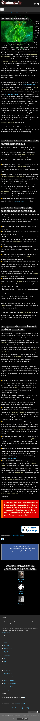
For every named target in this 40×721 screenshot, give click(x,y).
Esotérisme (7, 655)
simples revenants (29, 85)
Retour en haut (32, 712)
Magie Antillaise (8, 673)
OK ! (26, 718)
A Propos (6, 664)
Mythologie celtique (9, 680)
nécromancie (12, 458)
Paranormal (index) (15, 13)
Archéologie (7, 690)
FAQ (27, 708)
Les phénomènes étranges (18, 535)
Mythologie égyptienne (10, 683)
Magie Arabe (7, 651)
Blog (5, 661)
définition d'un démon (12, 94)
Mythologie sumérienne (10, 677)
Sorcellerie (6, 645)
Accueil (2, 13)
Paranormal (7, 13)
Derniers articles (6, 708)
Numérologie (7, 670)
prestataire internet (20, 703)
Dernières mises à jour (18, 708)
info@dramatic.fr (6, 632)
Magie (5, 642)
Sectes (5, 658)
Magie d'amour (8, 648)
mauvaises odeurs (19, 201)
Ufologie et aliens (8, 686)
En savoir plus (20, 718)
